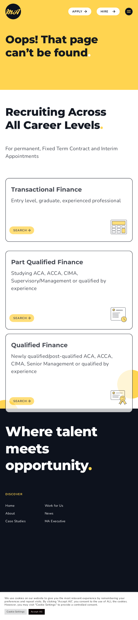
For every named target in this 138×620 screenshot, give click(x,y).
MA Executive (55, 521)
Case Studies (15, 521)
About (10, 513)
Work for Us (54, 505)
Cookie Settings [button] (16, 611)
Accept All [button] (37, 611)
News (49, 513)
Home (10, 505)
